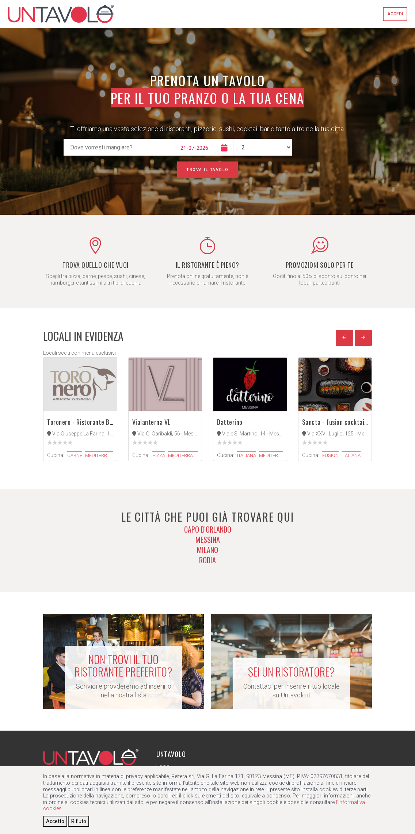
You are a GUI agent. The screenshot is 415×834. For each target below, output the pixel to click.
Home (162, 766)
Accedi (395, 13)
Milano (207, 549)
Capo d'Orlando (207, 529)
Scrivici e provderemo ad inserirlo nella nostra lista (123, 676)
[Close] (55, 821)
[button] (344, 338)
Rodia (207, 560)
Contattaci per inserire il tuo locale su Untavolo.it (291, 682)
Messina (207, 539)
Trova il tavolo (207, 169)
